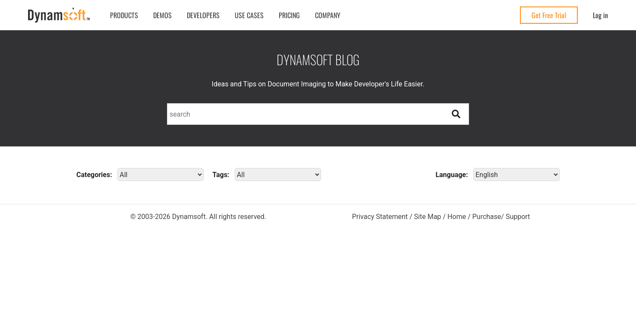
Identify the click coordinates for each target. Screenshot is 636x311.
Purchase (486, 217)
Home (456, 217)
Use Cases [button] (249, 15)
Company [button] (327, 15)
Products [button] (124, 15)
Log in (600, 15)
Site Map (427, 217)
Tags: (220, 175)
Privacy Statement (380, 217)
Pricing (289, 15)
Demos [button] (162, 15)
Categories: (94, 175)
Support (518, 217)
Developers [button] (203, 15)
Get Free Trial (549, 15)
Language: (451, 175)
